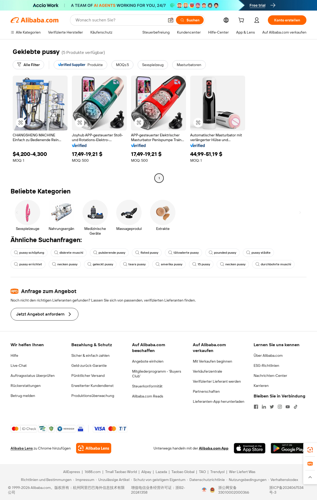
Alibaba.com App (214, 448)
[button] (170, 20)
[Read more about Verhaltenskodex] (283, 479)
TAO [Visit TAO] (202, 472)
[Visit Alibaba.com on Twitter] (271, 406)
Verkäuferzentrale (207, 371)
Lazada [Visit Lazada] (161, 472)
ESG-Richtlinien (266, 365)
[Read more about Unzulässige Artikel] (112, 479)
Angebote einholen (148, 361)
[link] (310, 450)
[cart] (242, 21)
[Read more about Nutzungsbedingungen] (246, 479)
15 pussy (201, 264)
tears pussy (134, 264)
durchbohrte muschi (273, 264)
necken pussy (64, 264)
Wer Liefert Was (242, 472)
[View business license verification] (204, 490)
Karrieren (261, 385)
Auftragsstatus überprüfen (33, 375)
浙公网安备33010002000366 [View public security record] (233, 489)
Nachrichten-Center (270, 375)
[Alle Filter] (28, 64)
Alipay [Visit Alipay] (146, 472)
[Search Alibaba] (119, 20)
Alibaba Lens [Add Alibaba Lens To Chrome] (22, 448)
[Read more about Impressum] (83, 479)
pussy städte (258, 253)
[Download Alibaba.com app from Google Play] (288, 448)
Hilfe (14, 355)
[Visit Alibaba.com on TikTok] (295, 406)
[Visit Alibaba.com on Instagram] (279, 406)
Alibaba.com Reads (147, 396)
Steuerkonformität (147, 386)
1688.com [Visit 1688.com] (93, 472)
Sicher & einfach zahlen (90, 355)
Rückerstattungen (26, 385)
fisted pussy (146, 253)
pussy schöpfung (29, 253)
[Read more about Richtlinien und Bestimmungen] (45, 479)
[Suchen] (190, 20)
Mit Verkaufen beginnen (212, 361)
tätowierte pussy (183, 253)
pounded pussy (222, 253)
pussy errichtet (28, 264)
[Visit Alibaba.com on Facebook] (256, 406)
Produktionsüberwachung (92, 395)
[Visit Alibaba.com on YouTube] (287, 406)
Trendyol (217, 472)
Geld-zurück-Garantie (89, 365)
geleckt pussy (100, 264)
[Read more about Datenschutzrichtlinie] (206, 479)
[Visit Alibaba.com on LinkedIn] (264, 406)
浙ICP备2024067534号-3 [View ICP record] (286, 489)
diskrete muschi (68, 253)
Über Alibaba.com (268, 355)
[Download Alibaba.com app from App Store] (249, 448)
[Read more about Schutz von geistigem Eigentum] (158, 479)
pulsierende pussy (109, 253)
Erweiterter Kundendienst (92, 385)
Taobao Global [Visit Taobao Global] (182, 472)
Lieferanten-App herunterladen (218, 401)
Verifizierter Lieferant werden (217, 381)
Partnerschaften (206, 391)
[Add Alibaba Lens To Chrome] (93, 448)
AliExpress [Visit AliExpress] (71, 472)
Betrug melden (23, 395)
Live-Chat (19, 365)
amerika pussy (169, 264)
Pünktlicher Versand (88, 375)
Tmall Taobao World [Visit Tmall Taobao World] (121, 472)
